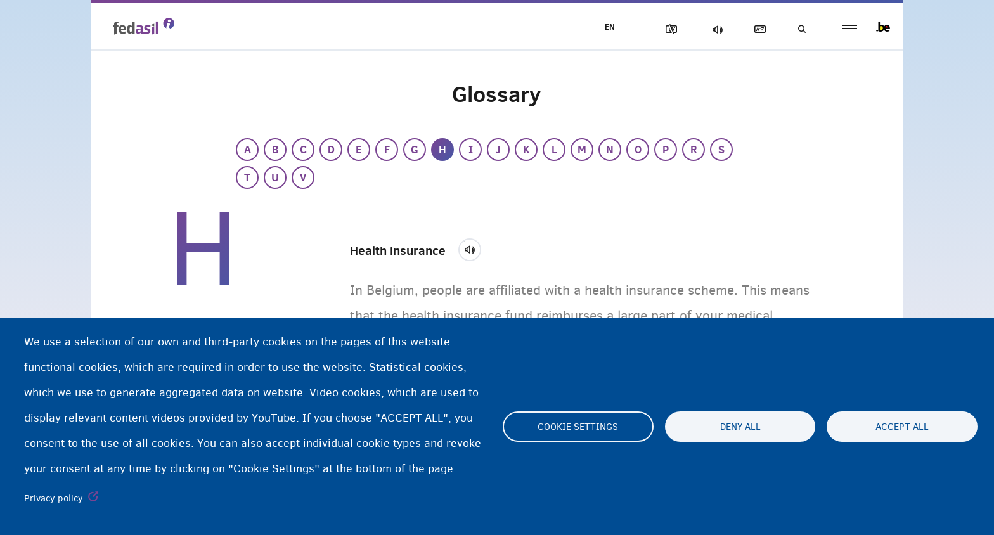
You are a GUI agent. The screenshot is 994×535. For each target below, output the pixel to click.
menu (849, 27)
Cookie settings (578, 426)
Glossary (757, 29)
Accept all (902, 426)
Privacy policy (53, 498)
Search (801, 29)
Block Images (669, 29)
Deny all (740, 426)
